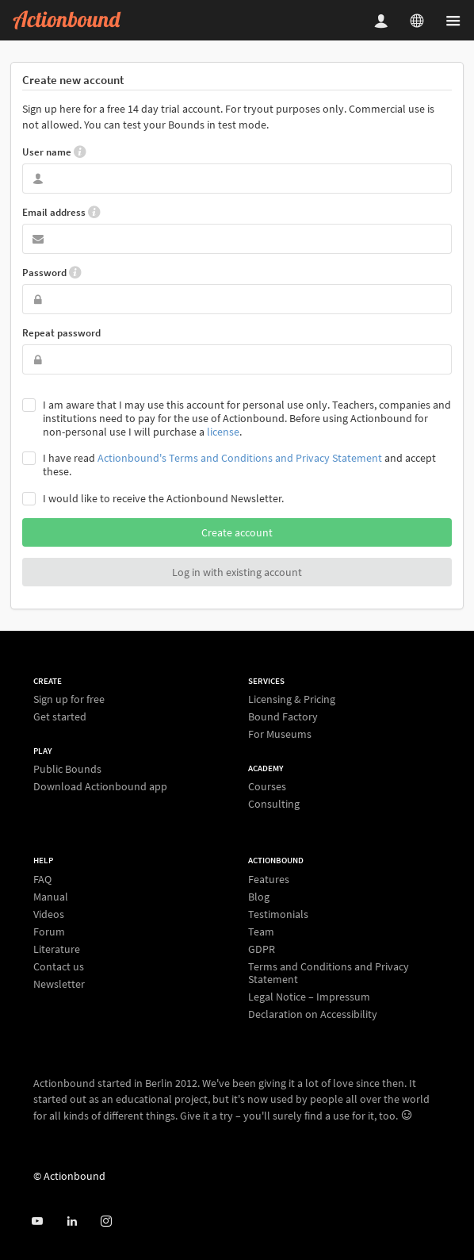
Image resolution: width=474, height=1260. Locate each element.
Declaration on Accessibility (312, 1013)
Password (51, 272)
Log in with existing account (237, 572)
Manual (50, 896)
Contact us (58, 966)
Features (268, 879)
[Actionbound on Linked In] (71, 1221)
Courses (267, 786)
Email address (61, 212)
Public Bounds (67, 769)
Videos (48, 914)
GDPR (261, 949)
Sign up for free (69, 699)
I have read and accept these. (239, 464)
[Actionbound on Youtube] (37, 1221)
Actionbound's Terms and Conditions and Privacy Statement (239, 458)
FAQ (42, 879)
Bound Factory (283, 716)
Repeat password (61, 333)
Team (261, 931)
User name (54, 151)
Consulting (274, 803)
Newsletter (59, 983)
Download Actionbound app (100, 786)
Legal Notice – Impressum (309, 996)
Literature (56, 949)
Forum (49, 931)
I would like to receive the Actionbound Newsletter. (163, 498)
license (223, 431)
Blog (258, 896)
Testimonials (278, 914)
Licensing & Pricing (291, 699)
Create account (237, 532)
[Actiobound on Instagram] (105, 1221)
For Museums (280, 733)
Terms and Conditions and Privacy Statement (328, 972)
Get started (59, 716)
